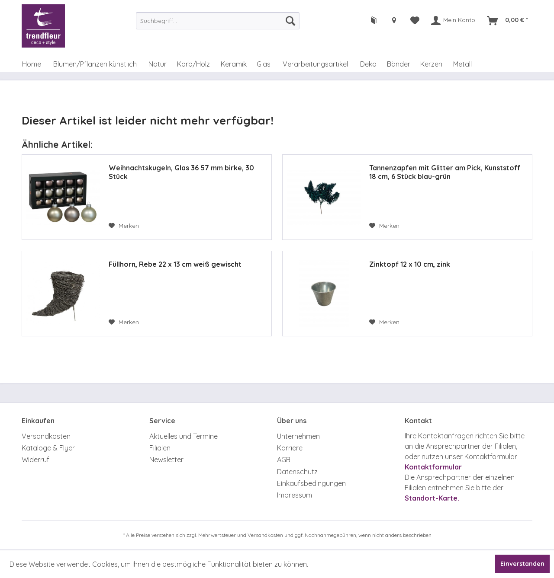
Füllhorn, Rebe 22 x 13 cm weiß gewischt (175, 264)
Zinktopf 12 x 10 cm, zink (409, 264)
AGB (283, 459)
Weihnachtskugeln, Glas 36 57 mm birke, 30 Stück (181, 172)
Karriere (290, 448)
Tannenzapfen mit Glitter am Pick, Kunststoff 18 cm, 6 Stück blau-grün (444, 172)
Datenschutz (297, 471)
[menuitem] (218, 20)
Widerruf (35, 459)
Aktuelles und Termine (183, 436)
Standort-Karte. (432, 498)
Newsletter (166, 459)
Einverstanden (522, 564)
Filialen (160, 448)
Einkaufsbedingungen (311, 483)
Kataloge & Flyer (48, 448)
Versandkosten (46, 436)
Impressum (294, 495)
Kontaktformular (433, 467)
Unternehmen (298, 436)
